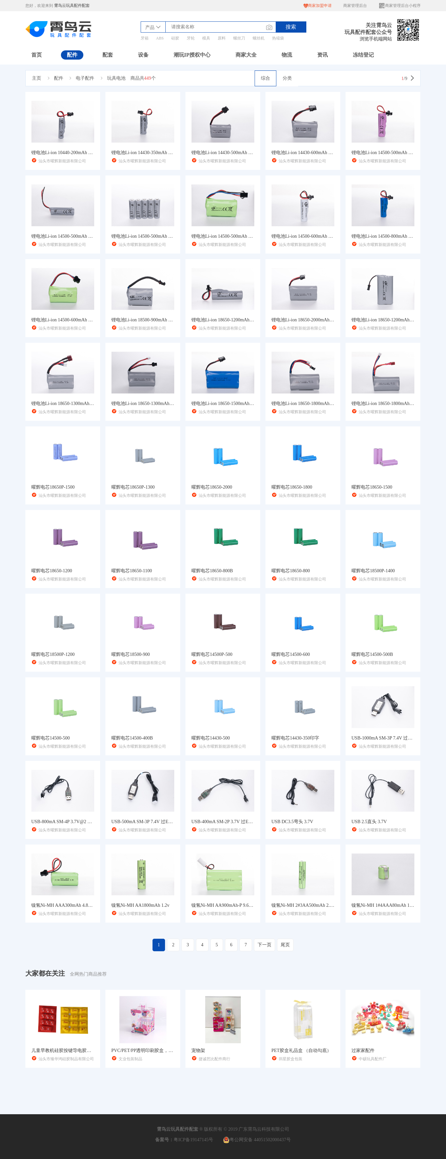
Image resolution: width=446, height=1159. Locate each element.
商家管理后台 (355, 5)
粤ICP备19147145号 (193, 1139)
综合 (265, 78)
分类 (287, 78)
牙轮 (191, 38)
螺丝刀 (239, 38)
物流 (287, 55)
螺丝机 (259, 38)
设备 (143, 55)
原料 (222, 38)
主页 (36, 78)
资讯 (322, 55)
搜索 (291, 27)
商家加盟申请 (317, 5)
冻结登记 (363, 55)
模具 (206, 38)
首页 (36, 55)
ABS (160, 38)
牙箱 (145, 38)
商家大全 (246, 55)
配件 (72, 55)
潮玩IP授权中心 (192, 55)
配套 (107, 55)
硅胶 (175, 38)
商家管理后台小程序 (399, 5)
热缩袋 (278, 38)
